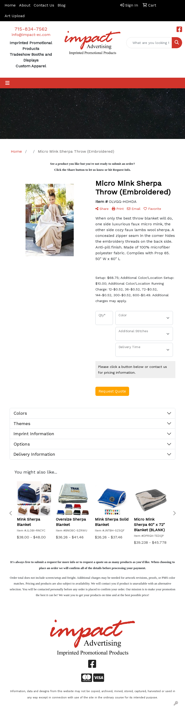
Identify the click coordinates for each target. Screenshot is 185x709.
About (24, 5)
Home (10, 5)
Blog (62, 5)
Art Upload (15, 16)
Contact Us (44, 5)
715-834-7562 (30, 29)
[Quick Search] (149, 42)
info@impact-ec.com (31, 34)
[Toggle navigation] (7, 83)
